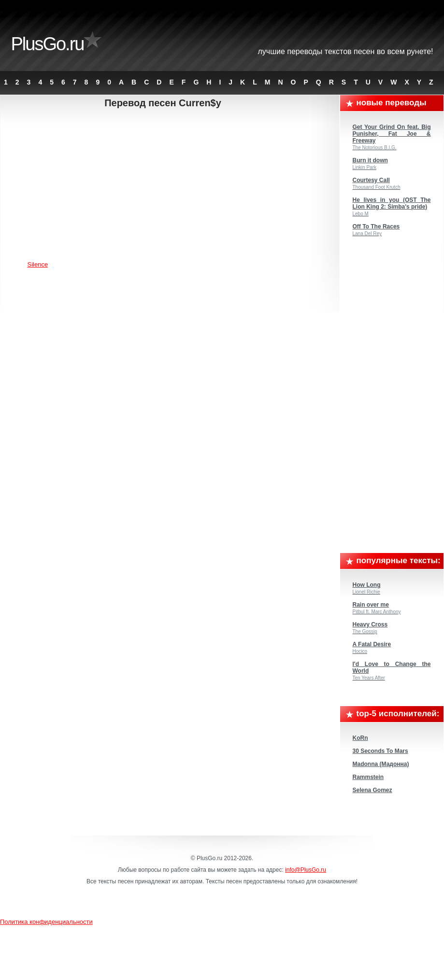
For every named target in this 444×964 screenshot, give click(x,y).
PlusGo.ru (47, 44)
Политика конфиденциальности (46, 921)
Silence (38, 264)
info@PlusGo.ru (305, 869)
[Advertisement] (171, 186)
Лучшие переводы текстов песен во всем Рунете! (345, 51)
